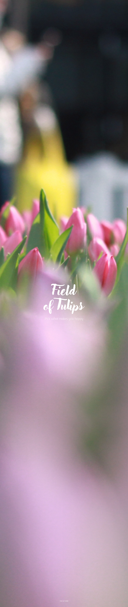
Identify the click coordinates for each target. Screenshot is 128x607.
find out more (64, 601)
